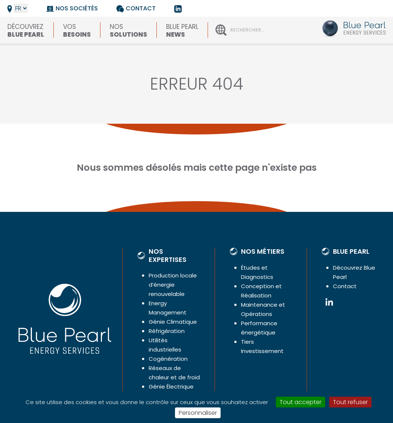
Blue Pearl (182, 30)
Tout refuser (350, 402)
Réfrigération (167, 331)
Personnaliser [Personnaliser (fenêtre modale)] (198, 413)
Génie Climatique (173, 322)
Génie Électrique (171, 386)
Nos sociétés (77, 8)
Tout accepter (300, 402)
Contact (141, 8)
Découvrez (25, 30)
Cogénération (168, 359)
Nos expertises (167, 255)
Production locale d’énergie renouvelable (173, 285)
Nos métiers (262, 251)
